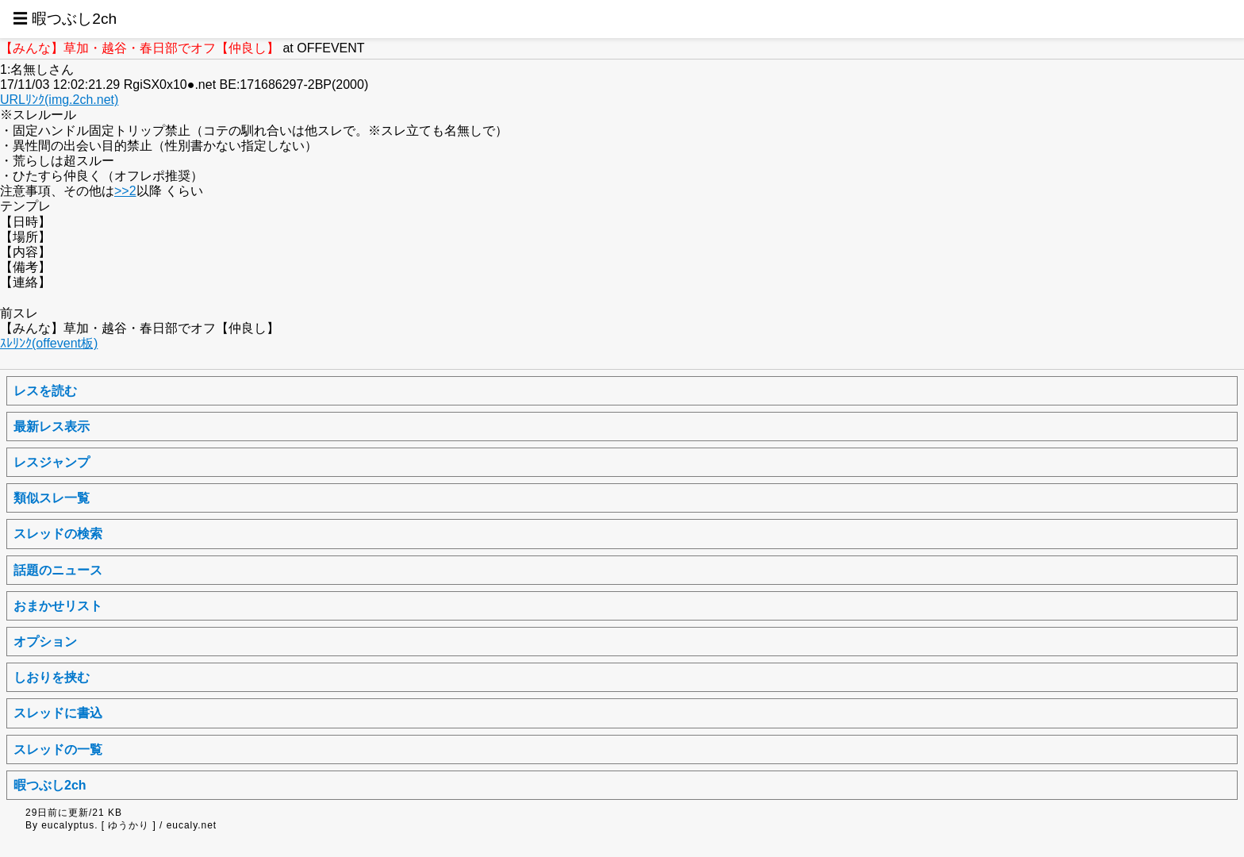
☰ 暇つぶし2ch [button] (65, 18)
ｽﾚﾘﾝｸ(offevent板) (49, 343)
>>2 (125, 191)
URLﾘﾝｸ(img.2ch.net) (59, 99)
